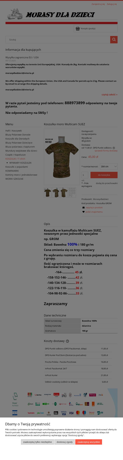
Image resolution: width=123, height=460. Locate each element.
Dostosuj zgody (65, 442)
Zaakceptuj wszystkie (89, 442)
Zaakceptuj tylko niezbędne (37, 442)
